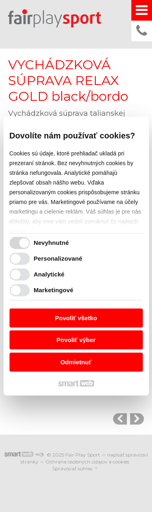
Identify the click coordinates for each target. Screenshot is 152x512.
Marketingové (53, 290)
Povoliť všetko (76, 317)
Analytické (49, 274)
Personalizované (58, 258)
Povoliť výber (75, 339)
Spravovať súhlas (72, 468)
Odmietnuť (76, 362)
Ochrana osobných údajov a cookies (87, 462)
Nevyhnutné (51, 242)
